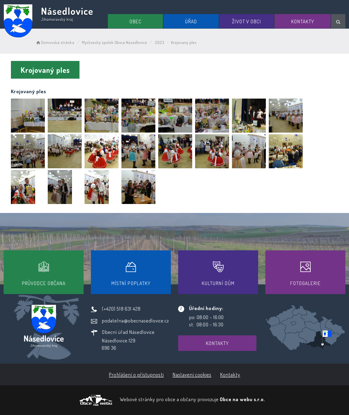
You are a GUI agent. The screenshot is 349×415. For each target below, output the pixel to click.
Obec (135, 21)
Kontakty (302, 21)
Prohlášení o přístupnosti (136, 374)
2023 (159, 42)
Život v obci (246, 21)
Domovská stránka (54, 42)
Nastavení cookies (192, 374)
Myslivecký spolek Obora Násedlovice (114, 42)
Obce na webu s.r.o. (242, 399)
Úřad (191, 21)
